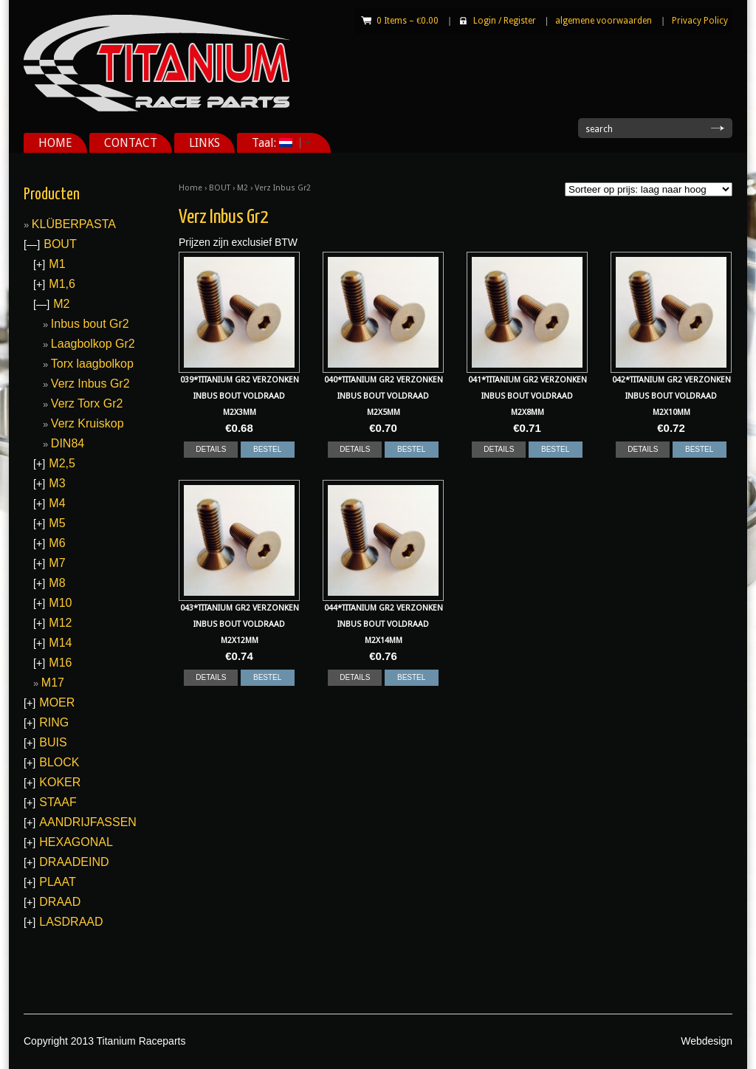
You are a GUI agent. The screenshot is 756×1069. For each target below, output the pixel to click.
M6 (57, 543)
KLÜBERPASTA (74, 224)
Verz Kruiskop (87, 423)
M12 (60, 622)
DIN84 (67, 443)
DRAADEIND (74, 862)
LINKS (204, 143)
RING (54, 722)
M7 (57, 563)
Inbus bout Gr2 (90, 323)
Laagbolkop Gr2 (93, 343)
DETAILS (211, 449)
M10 (60, 603)
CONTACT (130, 143)
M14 (60, 642)
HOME (55, 143)
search (599, 129)
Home (190, 188)
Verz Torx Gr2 (87, 403)
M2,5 (62, 463)
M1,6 (62, 284)
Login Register (504, 21)
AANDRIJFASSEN (88, 822)
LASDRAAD (71, 921)
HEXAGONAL (76, 842)
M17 (52, 682)
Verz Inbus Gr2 (90, 383)
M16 (60, 662)
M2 (242, 188)
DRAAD (59, 902)
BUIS (52, 742)
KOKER (59, 782)
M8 (57, 583)
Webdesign (706, 1041)
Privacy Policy (700, 21)
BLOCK (59, 762)
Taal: (276, 143)
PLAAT (57, 882)
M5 (57, 523)
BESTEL (267, 449)
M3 (57, 483)
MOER (57, 702)
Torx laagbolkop (92, 363)
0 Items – (408, 21)
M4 (57, 503)
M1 (57, 264)
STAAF (57, 802)
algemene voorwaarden (603, 21)
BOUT (219, 188)
